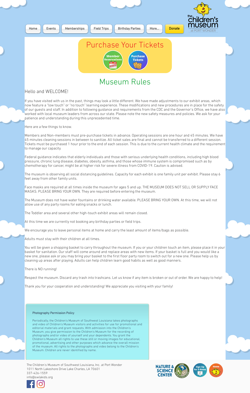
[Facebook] (31, 384)
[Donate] (174, 28)
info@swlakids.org (40, 377)
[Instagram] (41, 384)
